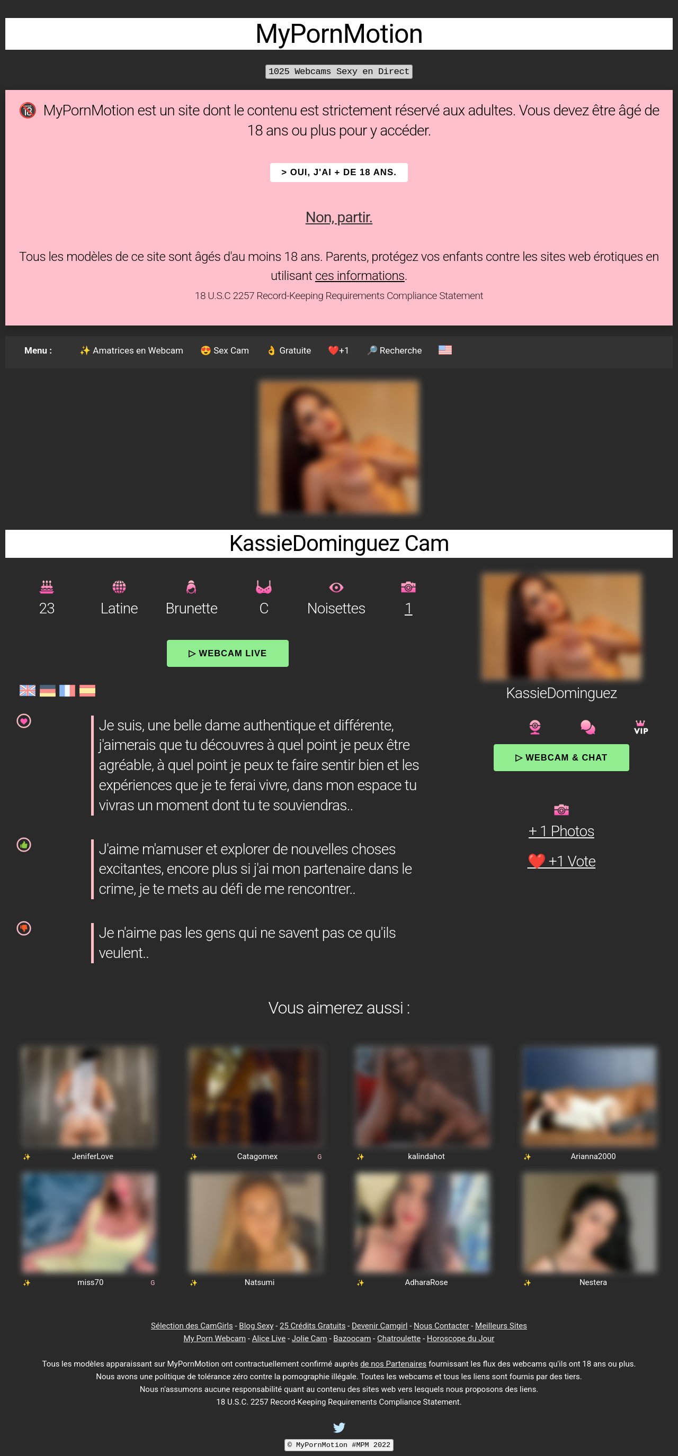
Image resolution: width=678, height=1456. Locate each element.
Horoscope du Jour (461, 1338)
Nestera (593, 1282)
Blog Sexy (256, 1326)
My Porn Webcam (215, 1338)
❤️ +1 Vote (562, 861)
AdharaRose (426, 1282)
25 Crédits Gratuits (312, 1326)
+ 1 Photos (561, 831)
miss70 (90, 1282)
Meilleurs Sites (501, 1326)
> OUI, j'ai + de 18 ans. (339, 172)
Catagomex (257, 1156)
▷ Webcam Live (228, 653)
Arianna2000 (592, 1156)
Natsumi (260, 1282)
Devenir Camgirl (379, 1326)
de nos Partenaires (393, 1364)
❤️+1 (338, 350)
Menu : (38, 350)
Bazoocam (352, 1338)
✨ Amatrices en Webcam (131, 350)
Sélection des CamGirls (192, 1326)
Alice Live (269, 1338)
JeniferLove (92, 1156)
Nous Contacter (441, 1326)
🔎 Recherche (394, 350)
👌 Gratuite (288, 350)
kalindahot (426, 1156)
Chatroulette (399, 1338)
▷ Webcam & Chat (561, 757)
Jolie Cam (309, 1338)
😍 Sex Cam (224, 350)
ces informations (360, 275)
